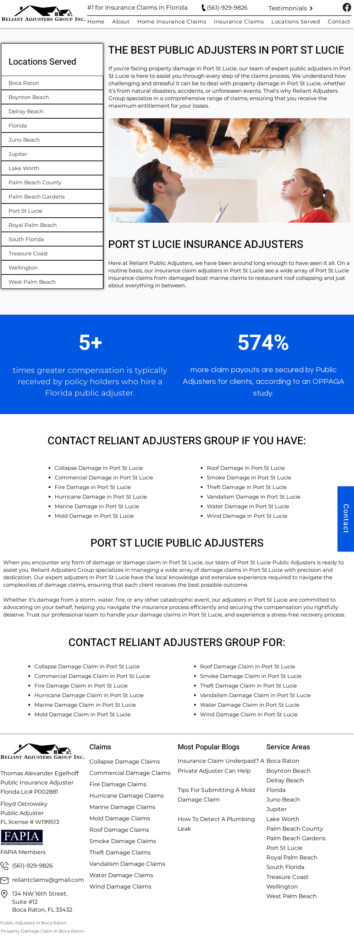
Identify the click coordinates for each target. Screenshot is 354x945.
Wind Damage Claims (120, 886)
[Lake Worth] (52, 168)
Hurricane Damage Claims (126, 795)
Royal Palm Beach (291, 857)
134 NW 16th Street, (39, 893)
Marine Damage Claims (122, 807)
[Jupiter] (52, 154)
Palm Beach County (294, 828)
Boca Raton (282, 760)
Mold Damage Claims (119, 818)
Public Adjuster (22, 813)
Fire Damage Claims (117, 784)
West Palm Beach (291, 896)
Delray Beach (285, 780)
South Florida (285, 867)
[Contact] (346, 518)
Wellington (282, 886)
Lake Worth (282, 819)
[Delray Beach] (52, 111)
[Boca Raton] (52, 83)
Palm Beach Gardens (296, 838)
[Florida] (52, 125)
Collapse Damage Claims (124, 761)
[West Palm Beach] (52, 282)
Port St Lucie (284, 847)
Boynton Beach (288, 770)
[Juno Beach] (52, 139)
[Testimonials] (291, 8)
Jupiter (276, 809)
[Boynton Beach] (52, 97)
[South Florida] (52, 239)
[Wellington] (52, 267)
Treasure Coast (287, 877)
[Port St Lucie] (52, 210)
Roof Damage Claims (119, 829)
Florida (276, 790)
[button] (299, 21)
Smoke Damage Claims (122, 841)
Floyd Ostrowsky (24, 803)
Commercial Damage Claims (130, 773)
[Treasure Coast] (52, 253)
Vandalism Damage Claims (127, 863)
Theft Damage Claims (120, 852)
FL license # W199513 (29, 822)
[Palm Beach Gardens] (52, 196)
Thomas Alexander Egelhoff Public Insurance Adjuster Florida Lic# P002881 (39, 782)
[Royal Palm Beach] (52, 225)
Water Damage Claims (121, 875)
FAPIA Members (23, 852)
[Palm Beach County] (52, 182)
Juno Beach (283, 799)
